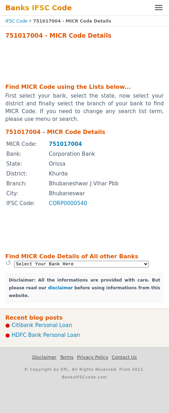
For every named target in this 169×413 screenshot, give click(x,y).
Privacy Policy (92, 357)
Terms (66, 357)
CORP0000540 (68, 203)
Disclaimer (44, 357)
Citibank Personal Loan (42, 325)
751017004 (65, 144)
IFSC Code (16, 21)
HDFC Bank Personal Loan (46, 335)
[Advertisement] (84, 60)
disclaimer (60, 287)
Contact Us (124, 357)
